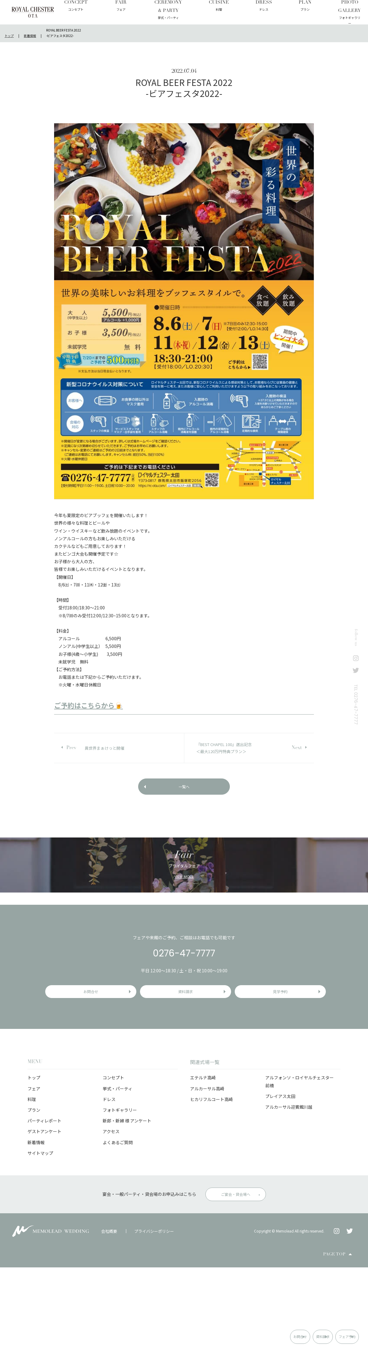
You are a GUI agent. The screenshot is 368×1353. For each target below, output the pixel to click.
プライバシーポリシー (154, 1316)
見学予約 (281, 1074)
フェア (34, 1174)
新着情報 (36, 1228)
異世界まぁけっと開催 (104, 748)
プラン (34, 1195)
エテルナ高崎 (203, 1163)
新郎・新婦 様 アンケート (127, 1206)
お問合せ (234, 1336)
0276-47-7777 (184, 1032)
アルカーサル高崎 (207, 1174)
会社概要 (109, 1316)
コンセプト (113, 1163)
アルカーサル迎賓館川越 (288, 1192)
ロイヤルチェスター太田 (33, 12)
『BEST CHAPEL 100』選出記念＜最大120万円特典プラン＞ (224, 747)
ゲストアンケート (44, 1217)
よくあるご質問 (118, 1228)
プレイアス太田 (280, 1181)
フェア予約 (335, 1336)
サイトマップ (40, 1238)
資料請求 (284, 1336)
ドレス (109, 1184)
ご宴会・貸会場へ (235, 1279)
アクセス (111, 1217)
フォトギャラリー (120, 1195)
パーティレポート (44, 1206)
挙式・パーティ (117, 1174)
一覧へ (184, 790)
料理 (32, 1184)
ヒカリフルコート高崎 (211, 1184)
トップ (34, 1163)
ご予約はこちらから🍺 (88, 705)
